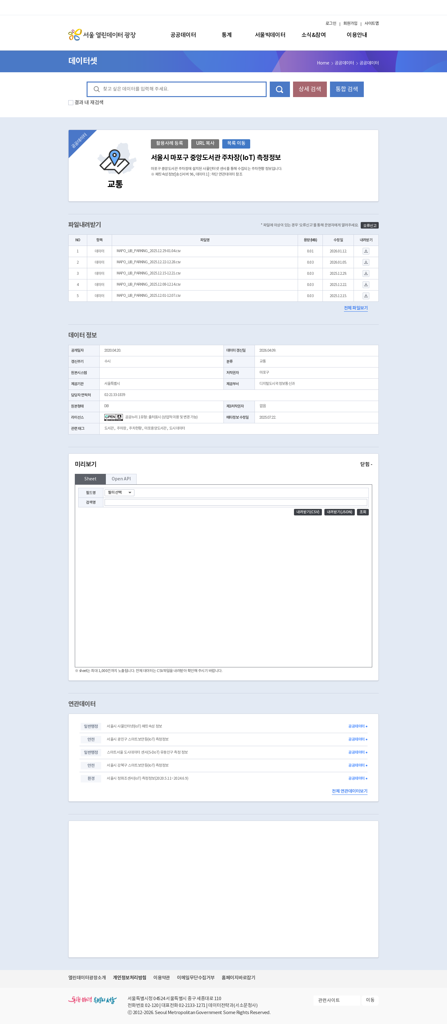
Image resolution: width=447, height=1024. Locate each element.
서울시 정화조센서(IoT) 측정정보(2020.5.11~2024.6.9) (147, 779)
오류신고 (369, 226)
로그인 (331, 23)
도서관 (109, 428)
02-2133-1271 (192, 1005)
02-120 (151, 1005)
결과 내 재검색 (89, 102)
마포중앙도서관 (155, 428)
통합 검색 (347, 89)
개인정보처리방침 (130, 978)
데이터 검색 (280, 89)
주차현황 (135, 428)
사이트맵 (371, 23)
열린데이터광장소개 (87, 978)
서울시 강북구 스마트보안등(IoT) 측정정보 (137, 766)
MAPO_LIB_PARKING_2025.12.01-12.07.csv (148, 296)
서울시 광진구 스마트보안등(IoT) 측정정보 (137, 739)
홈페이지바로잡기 (238, 978)
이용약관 (161, 978)
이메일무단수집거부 (195, 978)
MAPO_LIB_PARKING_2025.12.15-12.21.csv (148, 273)
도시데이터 (177, 428)
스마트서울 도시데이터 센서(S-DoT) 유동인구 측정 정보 (147, 752)
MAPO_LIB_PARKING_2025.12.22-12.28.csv (148, 262)
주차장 (121, 428)
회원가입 (350, 23)
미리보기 (223, 464)
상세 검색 (310, 89)
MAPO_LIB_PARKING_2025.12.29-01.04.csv (148, 251)
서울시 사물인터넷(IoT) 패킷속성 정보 (134, 726)
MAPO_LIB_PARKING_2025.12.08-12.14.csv (148, 285)
